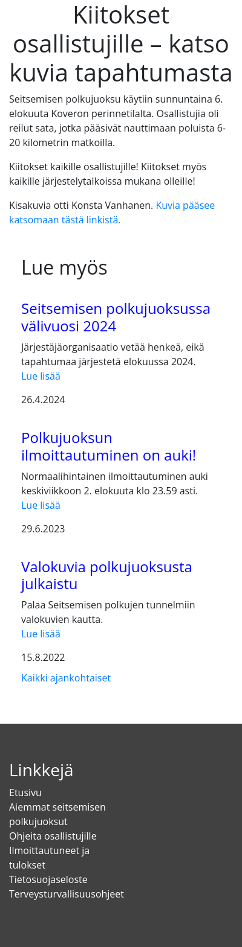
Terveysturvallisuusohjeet (66, 894)
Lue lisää (40, 376)
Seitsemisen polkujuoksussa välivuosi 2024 (116, 317)
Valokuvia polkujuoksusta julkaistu (106, 575)
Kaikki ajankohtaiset (66, 677)
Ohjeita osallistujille (53, 836)
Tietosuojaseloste (48, 879)
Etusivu (25, 792)
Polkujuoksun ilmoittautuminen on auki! (108, 446)
